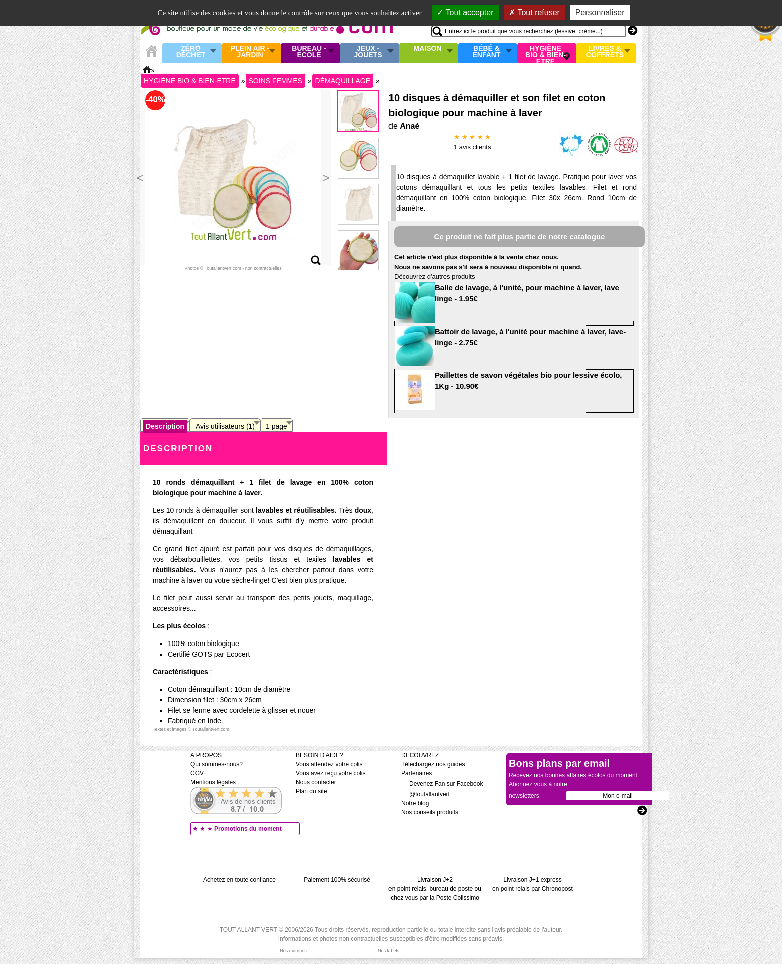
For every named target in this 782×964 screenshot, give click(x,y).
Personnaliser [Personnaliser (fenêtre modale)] (600, 12)
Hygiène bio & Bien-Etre (545, 52)
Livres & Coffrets (605, 52)
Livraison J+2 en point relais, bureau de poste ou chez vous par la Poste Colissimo (434, 888)
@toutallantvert (425, 794)
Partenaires (416, 773)
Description (165, 426)
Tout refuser (534, 12)
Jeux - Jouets (368, 52)
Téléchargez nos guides (433, 764)
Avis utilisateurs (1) (225, 426)
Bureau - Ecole (309, 52)
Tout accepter (465, 12)
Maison (428, 48)
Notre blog (415, 803)
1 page (276, 426)
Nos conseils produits (429, 812)
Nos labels (388, 950)
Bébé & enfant (487, 52)
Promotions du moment (248, 828)
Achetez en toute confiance (239, 879)
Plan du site (311, 791)
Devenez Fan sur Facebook (442, 783)
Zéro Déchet (191, 52)
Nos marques (293, 950)
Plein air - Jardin (250, 52)
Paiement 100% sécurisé (337, 879)
